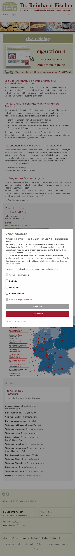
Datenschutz (11, 321)
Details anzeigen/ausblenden (21, 299)
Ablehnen (37, 306)
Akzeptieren (37, 314)
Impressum (22, 321)
